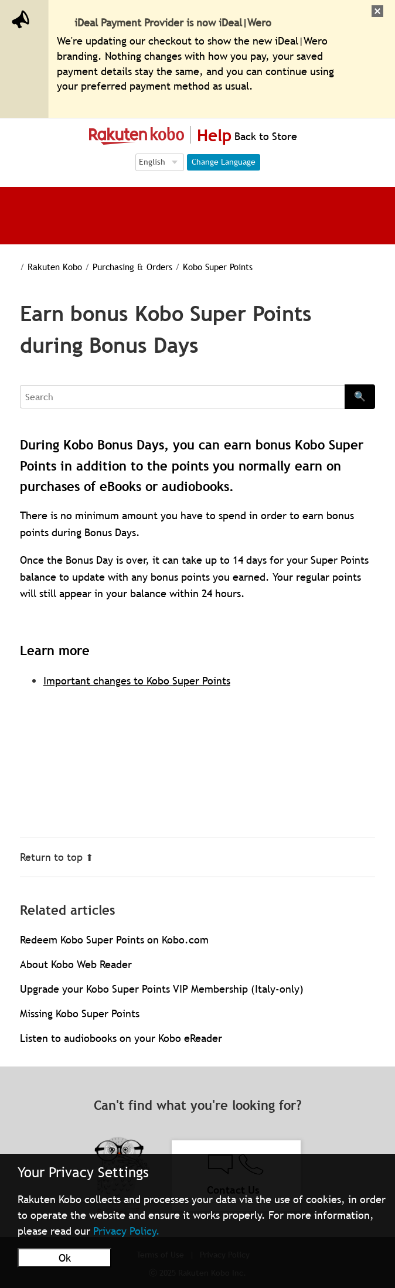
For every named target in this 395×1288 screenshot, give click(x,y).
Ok (65, 1258)
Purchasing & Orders (122, 266)
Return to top (56, 857)
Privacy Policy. (126, 1231)
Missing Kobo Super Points (79, 1013)
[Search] (182, 396)
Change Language (224, 161)
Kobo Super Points (204, 266)
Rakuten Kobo (47, 266)
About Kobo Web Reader (76, 964)
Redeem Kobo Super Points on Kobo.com (114, 939)
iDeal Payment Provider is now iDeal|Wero (172, 22)
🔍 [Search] (360, 396)
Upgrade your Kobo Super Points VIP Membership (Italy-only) (162, 989)
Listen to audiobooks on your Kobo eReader (121, 1038)
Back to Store (264, 136)
